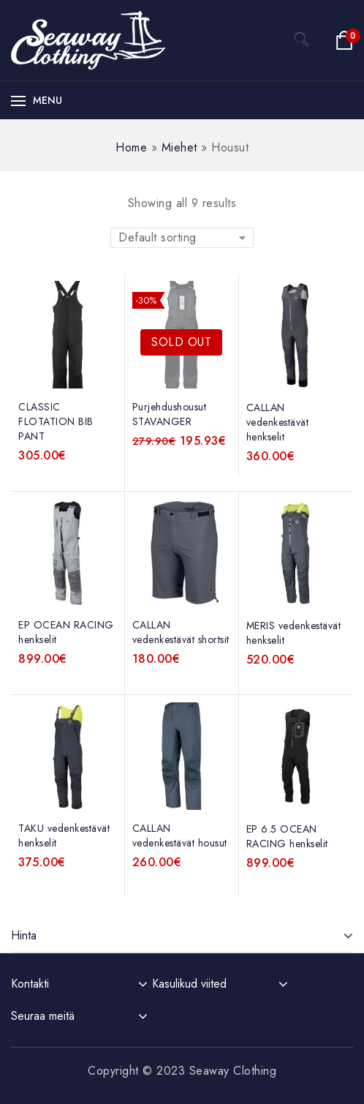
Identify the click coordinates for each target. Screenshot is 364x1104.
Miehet (179, 147)
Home (131, 147)
